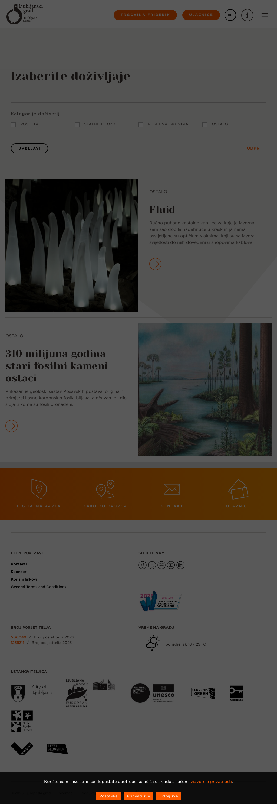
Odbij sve (168, 796)
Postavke (108, 796)
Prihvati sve (138, 796)
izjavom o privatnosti (211, 781)
